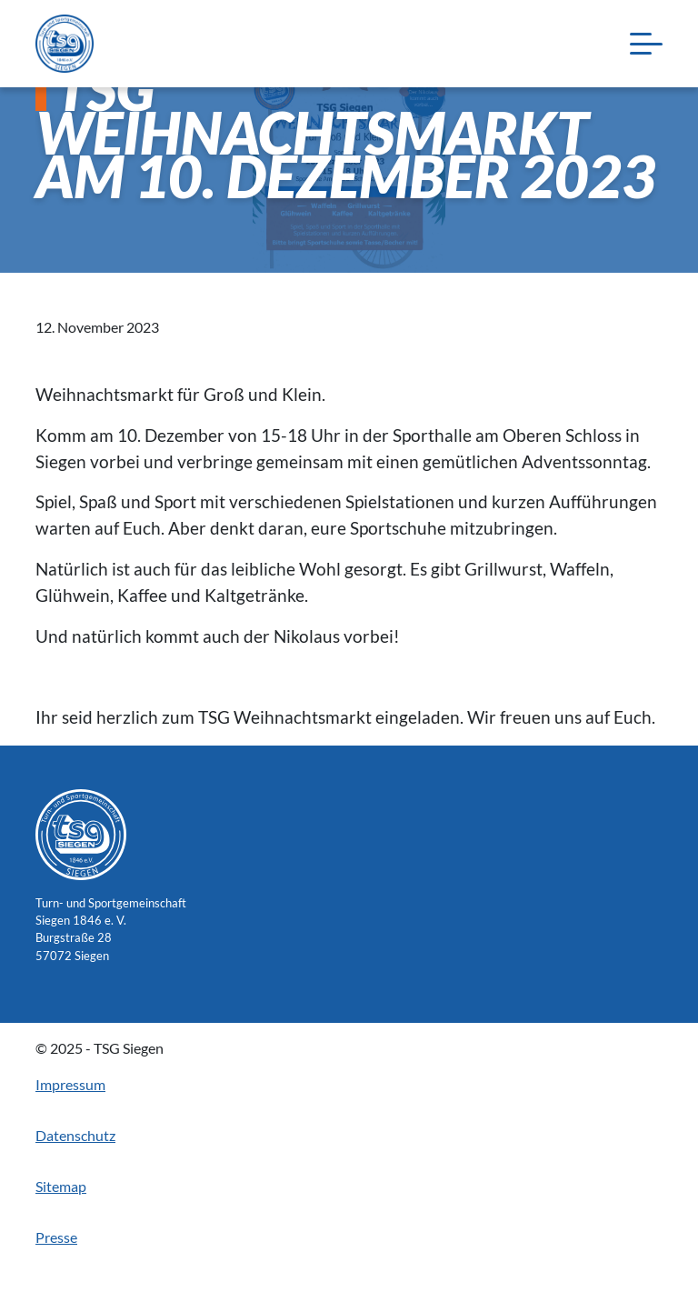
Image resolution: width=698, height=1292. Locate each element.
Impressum (70, 1084)
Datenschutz (75, 1135)
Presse (56, 1237)
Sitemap (60, 1186)
